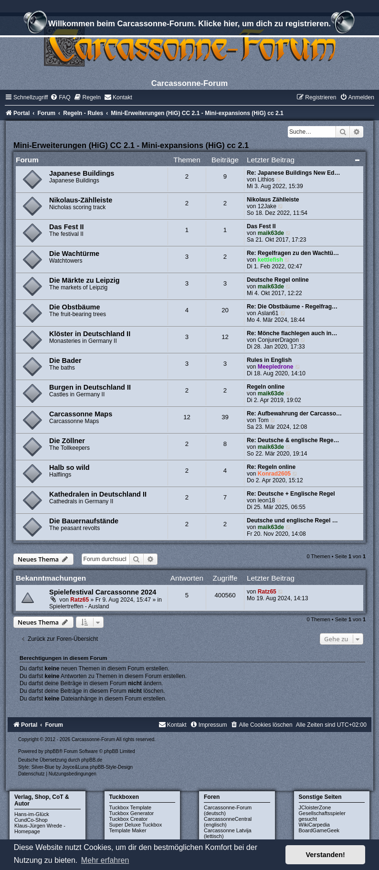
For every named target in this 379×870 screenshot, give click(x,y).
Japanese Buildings (81, 173)
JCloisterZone (315, 807)
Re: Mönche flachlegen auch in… (292, 333)
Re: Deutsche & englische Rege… (293, 440)
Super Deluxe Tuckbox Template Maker (135, 827)
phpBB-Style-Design (111, 767)
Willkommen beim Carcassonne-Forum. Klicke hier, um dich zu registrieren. (189, 24)
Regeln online (265, 386)
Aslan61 (268, 313)
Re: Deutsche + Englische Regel (291, 493)
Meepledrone (276, 366)
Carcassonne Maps (80, 414)
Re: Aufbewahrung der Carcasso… (294, 413)
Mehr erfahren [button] (105, 860)
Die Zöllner (67, 441)
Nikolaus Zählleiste (273, 199)
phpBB (52, 751)
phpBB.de (91, 760)
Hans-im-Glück (31, 814)
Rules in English (269, 360)
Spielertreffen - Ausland (79, 606)
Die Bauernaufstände (83, 521)
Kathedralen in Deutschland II (98, 494)
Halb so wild (69, 467)
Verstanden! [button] (325, 855)
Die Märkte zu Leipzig (84, 280)
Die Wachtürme (74, 253)
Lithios (266, 179)
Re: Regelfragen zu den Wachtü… (293, 253)
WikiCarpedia (314, 825)
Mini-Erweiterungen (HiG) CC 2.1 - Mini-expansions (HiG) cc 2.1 (131, 145)
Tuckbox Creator (128, 819)
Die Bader (65, 360)
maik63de (271, 233)
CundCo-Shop (31, 820)
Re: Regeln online (271, 467)
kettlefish (270, 259)
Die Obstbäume (74, 307)
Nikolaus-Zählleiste (80, 200)
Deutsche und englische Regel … (292, 520)
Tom (263, 420)
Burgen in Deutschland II (90, 387)
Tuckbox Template (130, 807)
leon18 (266, 500)
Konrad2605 (274, 473)
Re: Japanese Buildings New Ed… (293, 173)
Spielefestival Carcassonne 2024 (102, 592)
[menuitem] (60, 97)
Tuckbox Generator (131, 813)
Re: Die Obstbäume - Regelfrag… (292, 306)
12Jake (267, 206)
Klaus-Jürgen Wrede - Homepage (39, 828)
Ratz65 (79, 599)
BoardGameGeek (319, 830)
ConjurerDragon (278, 340)
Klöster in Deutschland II (89, 334)
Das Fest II (66, 227)
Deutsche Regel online (278, 279)
